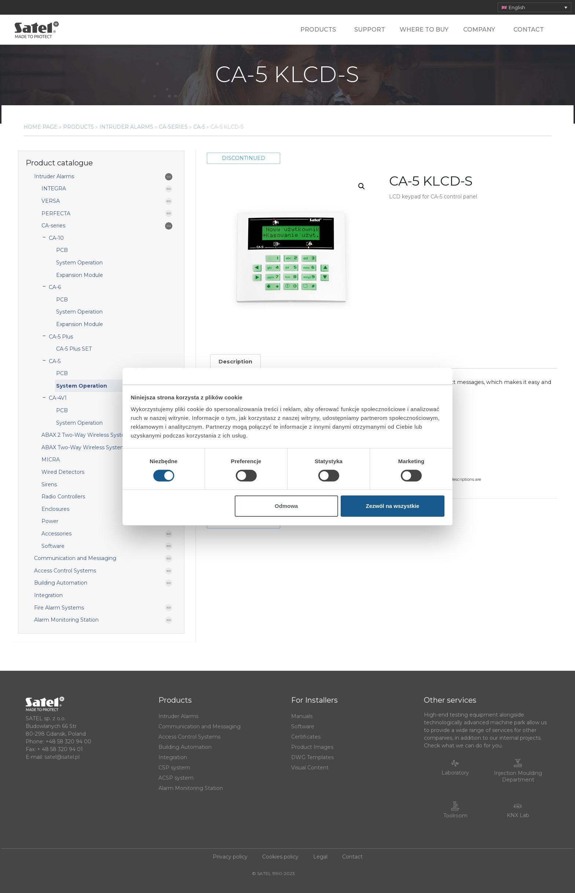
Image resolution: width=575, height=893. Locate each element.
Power (49, 521)
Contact (528, 29)
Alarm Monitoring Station (66, 619)
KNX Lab (518, 815)
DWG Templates (312, 757)
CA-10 (56, 238)
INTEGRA (53, 188)
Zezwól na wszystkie (392, 506)
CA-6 (55, 287)
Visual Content (310, 767)
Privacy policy (230, 856)
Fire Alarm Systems (59, 607)
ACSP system (176, 778)
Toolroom (455, 815)
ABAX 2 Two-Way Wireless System (85, 435)
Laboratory (455, 772)
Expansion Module (79, 275)
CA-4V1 (58, 398)
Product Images (312, 747)
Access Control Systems (65, 570)
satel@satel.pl (62, 757)
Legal (320, 856)
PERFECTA (55, 213)
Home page (40, 127)
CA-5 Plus (61, 336)
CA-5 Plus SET (74, 348)
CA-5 (199, 127)
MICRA (50, 459)
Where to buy (424, 29)
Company (481, 29)
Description (235, 361)
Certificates (306, 736)
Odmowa (286, 506)
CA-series (173, 127)
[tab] (235, 361)
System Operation (79, 262)
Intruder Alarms (126, 127)
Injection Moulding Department (518, 776)
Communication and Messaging (75, 558)
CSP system (174, 767)
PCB (62, 250)
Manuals (301, 716)
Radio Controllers (63, 496)
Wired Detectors (62, 472)
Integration (48, 595)
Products (320, 29)
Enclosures (55, 509)
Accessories (56, 533)
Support (369, 29)
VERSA (50, 201)
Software (53, 546)
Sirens (49, 484)
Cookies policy (280, 856)
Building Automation (60, 582)
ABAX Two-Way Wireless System (83, 447)
